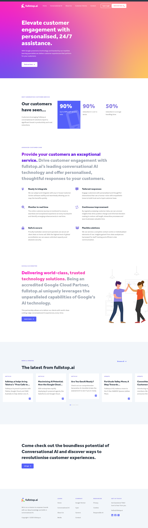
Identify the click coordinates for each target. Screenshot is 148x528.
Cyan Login (106, 6)
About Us (69, 6)
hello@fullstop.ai (117, 510)
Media (59, 518)
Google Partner (80, 503)
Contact (93, 6)
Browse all (121, 361)
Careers (78, 513)
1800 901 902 (119, 6)
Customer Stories (81, 6)
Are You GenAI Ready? (82, 381)
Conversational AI (56, 6)
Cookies (96, 508)
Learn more (29, 319)
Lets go (27, 466)
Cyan (77, 508)
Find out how (29, 64)
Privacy (95, 503)
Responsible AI (98, 513)
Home (45, 6)
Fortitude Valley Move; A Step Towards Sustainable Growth (116, 384)
